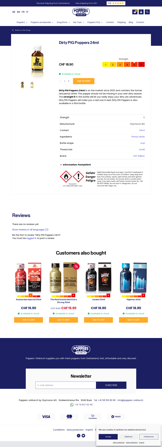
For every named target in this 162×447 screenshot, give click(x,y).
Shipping (121, 22)
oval (142, 143)
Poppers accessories (42, 22)
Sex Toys (78, 22)
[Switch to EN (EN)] (18, 12)
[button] (102, 165)
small (142, 149)
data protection (119, 442)
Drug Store (63, 22)
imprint (141, 442)
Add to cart (83, 81)
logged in (31, 238)
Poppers (22, 22)
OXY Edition (139, 156)
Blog (131, 22)
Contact (110, 22)
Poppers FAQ (95, 22)
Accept (108, 437)
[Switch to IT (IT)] (27, 12)
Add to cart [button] (29, 320)
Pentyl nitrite (138, 136)
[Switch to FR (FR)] (23, 12)
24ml (142, 130)
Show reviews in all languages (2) (30, 229)
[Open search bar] (147, 11)
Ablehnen (128, 437)
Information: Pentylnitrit (77, 164)
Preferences (149, 437)
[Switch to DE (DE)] (13, 12)
